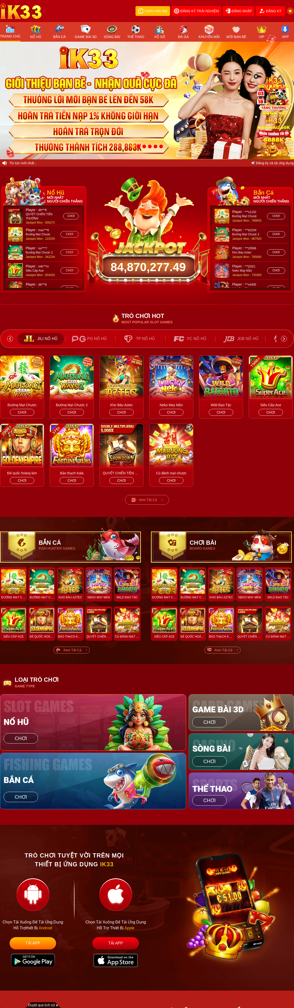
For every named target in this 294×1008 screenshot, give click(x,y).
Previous (10, 339)
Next (284, 339)
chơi (71, 216)
